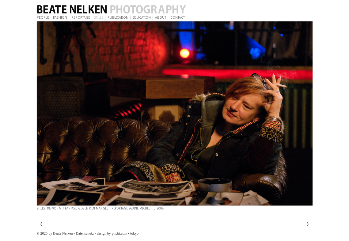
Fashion (60, 18)
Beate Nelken (129, 10)
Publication (118, 18)
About (160, 18)
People (43, 18)
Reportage (80, 18)
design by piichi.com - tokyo (117, 233)
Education (141, 18)
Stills (98, 18)
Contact (177, 18)
